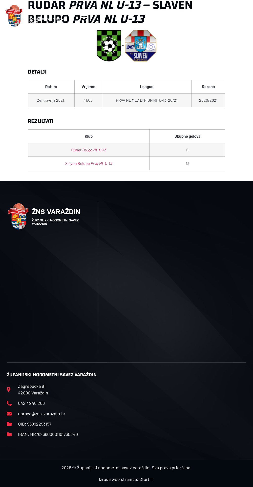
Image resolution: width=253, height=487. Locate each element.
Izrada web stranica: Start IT (126, 479)
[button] (83, 15)
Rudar (88, 149)
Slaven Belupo (88, 163)
